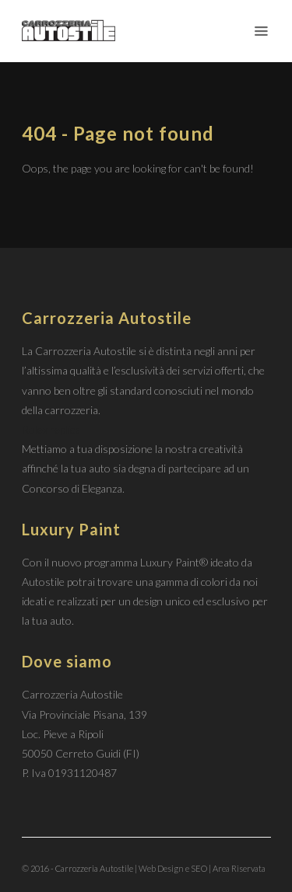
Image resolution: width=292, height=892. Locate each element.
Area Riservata (239, 868)
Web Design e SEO (173, 868)
